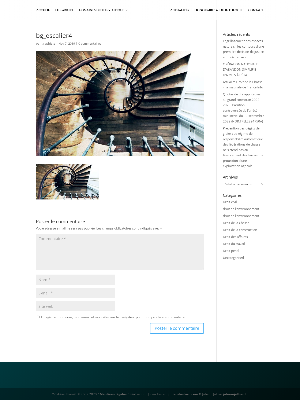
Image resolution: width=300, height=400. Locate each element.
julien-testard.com (183, 394)
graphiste (48, 43)
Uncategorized (233, 258)
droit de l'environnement (241, 209)
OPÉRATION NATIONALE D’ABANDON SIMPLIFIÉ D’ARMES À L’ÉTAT (240, 69)
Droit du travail (234, 244)
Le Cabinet (73, 10)
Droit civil (230, 202)
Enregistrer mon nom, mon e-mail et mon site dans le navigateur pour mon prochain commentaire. (113, 317)
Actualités (170, 10)
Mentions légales (113, 394)
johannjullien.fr (235, 394)
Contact (246, 10)
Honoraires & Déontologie (209, 10)
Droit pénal (231, 251)
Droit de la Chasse (236, 223)
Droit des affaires (235, 237)
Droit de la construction (240, 230)
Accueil (52, 10)
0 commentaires (89, 43)
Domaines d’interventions (110, 10)
